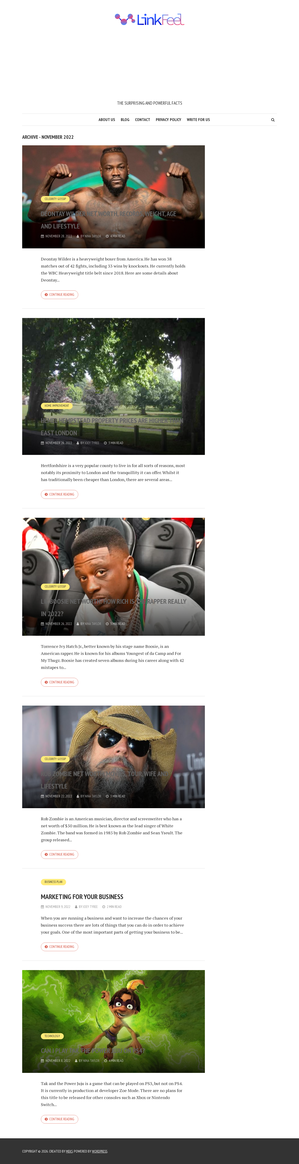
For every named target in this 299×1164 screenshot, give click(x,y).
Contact (142, 119)
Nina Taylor (93, 236)
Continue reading (63, 295)
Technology (53, 1028)
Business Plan (54, 885)
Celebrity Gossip (56, 187)
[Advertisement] (149, 64)
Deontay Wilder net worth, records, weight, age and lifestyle (103, 212)
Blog (125, 119)
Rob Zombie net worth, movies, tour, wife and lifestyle (110, 780)
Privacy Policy (168, 119)
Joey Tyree (92, 443)
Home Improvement (57, 394)
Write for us (198, 119)
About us (107, 119)
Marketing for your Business (108, 898)
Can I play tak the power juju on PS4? (107, 1047)
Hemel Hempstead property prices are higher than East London (104, 419)
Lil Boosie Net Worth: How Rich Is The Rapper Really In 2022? (111, 607)
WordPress (101, 1151)
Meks (70, 1151)
